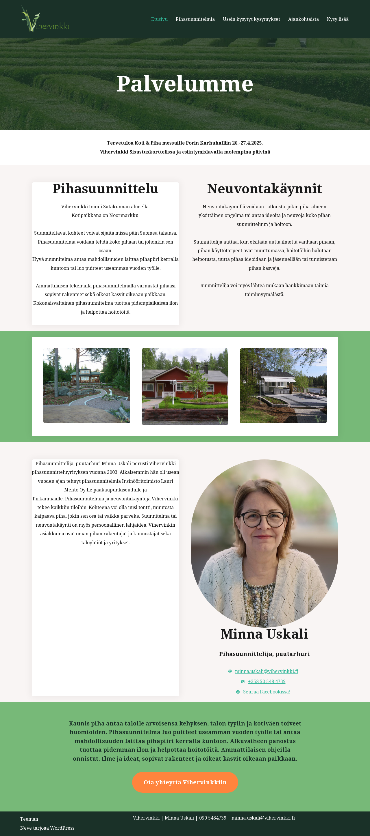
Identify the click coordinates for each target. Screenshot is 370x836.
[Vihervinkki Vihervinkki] (49, 19)
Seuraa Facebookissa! (267, 692)
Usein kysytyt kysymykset (251, 19)
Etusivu (159, 19)
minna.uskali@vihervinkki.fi (266, 671)
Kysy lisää (338, 19)
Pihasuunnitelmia (195, 19)
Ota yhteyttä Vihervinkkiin (185, 782)
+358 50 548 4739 (267, 681)
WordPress (62, 828)
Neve (26, 828)
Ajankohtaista (303, 19)
